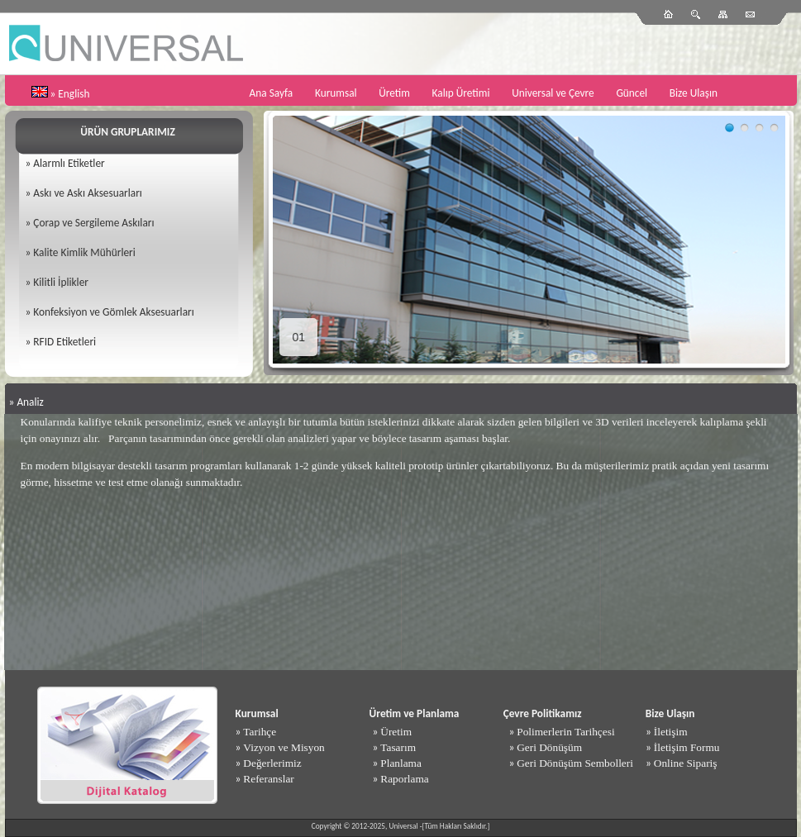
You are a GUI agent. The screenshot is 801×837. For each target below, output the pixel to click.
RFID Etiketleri (64, 342)
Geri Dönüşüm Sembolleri (575, 763)
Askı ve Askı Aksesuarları (87, 193)
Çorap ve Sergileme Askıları (93, 223)
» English (70, 94)
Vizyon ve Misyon (283, 747)
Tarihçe (259, 731)
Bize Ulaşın (694, 93)
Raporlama (404, 779)
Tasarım (398, 747)
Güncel (631, 93)
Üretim (394, 93)
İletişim (671, 731)
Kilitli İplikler (60, 282)
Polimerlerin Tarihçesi (565, 731)
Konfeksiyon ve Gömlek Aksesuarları (113, 312)
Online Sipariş (686, 763)
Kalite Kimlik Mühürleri (84, 252)
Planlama (401, 763)
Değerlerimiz (272, 763)
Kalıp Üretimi (461, 93)
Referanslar (268, 779)
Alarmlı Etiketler (68, 163)
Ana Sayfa (271, 93)
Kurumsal (336, 93)
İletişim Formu (687, 747)
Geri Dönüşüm (549, 747)
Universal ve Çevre (553, 93)
